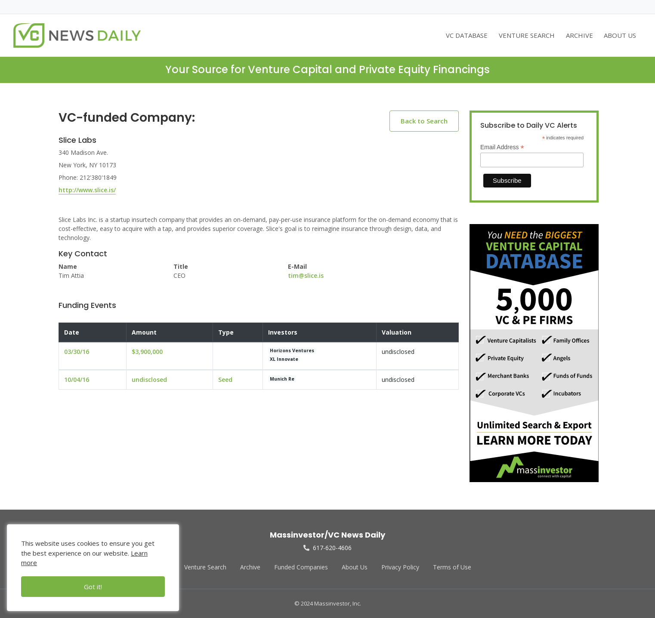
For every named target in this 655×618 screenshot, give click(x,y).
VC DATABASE (467, 35)
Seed (225, 379)
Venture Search (205, 567)
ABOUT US (620, 35)
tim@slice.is (306, 275)
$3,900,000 (147, 351)
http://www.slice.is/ (87, 190)
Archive (250, 567)
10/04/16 (76, 379)
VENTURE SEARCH (527, 35)
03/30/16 (76, 351)
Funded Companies (301, 567)
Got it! (93, 586)
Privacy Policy (400, 567)
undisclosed (149, 379)
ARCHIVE (579, 35)
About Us (355, 567)
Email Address (502, 147)
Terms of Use (452, 567)
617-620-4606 (327, 548)
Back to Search (424, 121)
